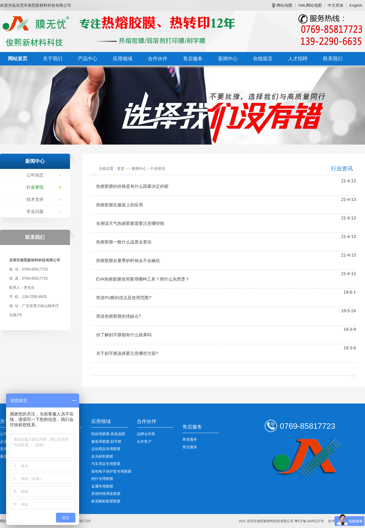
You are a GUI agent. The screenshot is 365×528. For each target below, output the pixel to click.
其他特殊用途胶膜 (105, 493)
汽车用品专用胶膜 (105, 464)
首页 (120, 168)
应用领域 (122, 58)
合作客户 (144, 441)
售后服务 (193, 58)
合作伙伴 (157, 58)
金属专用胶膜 (102, 486)
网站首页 (17, 58)
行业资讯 (34, 187)
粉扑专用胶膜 (102, 479)
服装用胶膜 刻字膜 (106, 441)
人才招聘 (298, 58)
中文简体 (335, 5)
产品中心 (87, 58)
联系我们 (332, 58)
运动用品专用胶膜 (105, 449)
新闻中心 (228, 58)
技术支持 (34, 199)
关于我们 (52, 58)
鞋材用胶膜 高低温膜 (108, 434)
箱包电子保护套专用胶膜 (111, 471)
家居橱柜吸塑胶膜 (105, 501)
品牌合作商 (146, 434)
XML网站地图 (310, 5)
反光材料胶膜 (102, 456)
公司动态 (34, 175)
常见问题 (34, 211)
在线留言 (263, 58)
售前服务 (189, 439)
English (355, 5)
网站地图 (284, 5)
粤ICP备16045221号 (309, 521)
